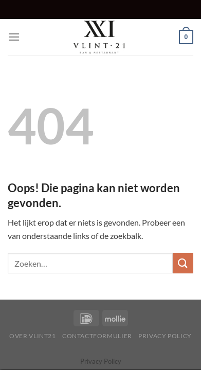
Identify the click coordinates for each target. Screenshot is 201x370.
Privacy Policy (165, 336)
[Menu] (14, 36)
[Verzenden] (183, 263)
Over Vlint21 (32, 336)
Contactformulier (97, 336)
